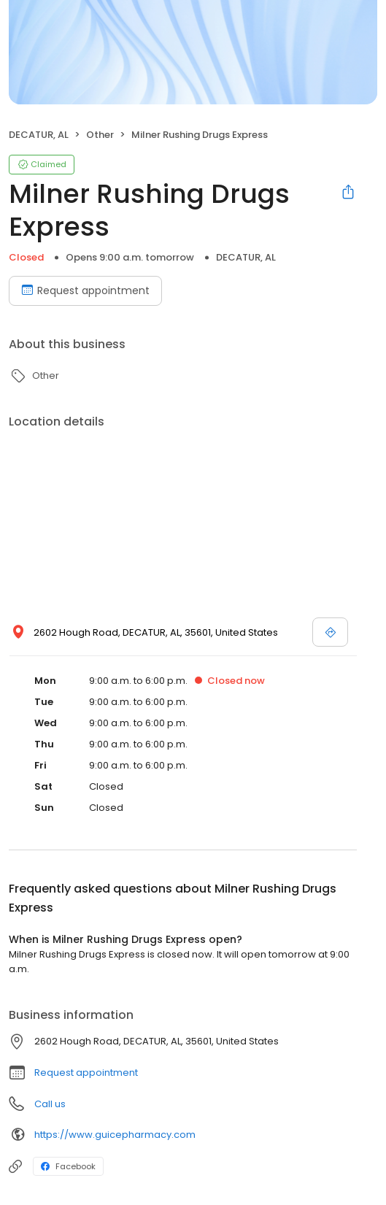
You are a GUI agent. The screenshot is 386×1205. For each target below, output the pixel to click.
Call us (50, 1104)
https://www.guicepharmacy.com (115, 1135)
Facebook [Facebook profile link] (68, 1166)
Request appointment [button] (86, 1072)
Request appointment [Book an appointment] (85, 290)
